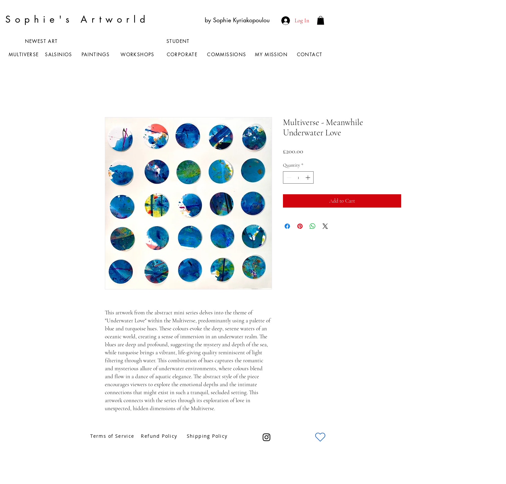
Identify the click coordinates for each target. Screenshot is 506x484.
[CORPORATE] (182, 54)
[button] (320, 20)
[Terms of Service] (113, 436)
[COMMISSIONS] (227, 54)
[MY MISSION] (272, 54)
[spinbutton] (298, 177)
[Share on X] (325, 226)
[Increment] (308, 177)
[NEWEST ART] (42, 41)
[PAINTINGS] (96, 54)
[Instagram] (266, 437)
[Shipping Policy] (208, 436)
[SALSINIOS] (59, 54)
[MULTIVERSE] (24, 54)
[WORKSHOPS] (138, 54)
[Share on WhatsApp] (313, 226)
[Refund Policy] (160, 436)
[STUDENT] (178, 41)
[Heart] (320, 437)
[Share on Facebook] (287, 226)
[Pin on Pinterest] (300, 226)
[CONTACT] (310, 54)
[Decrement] (288, 177)
